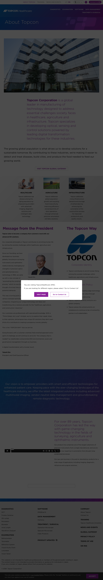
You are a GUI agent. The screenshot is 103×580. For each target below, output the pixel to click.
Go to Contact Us (59, 294)
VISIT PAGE (41, 294)
